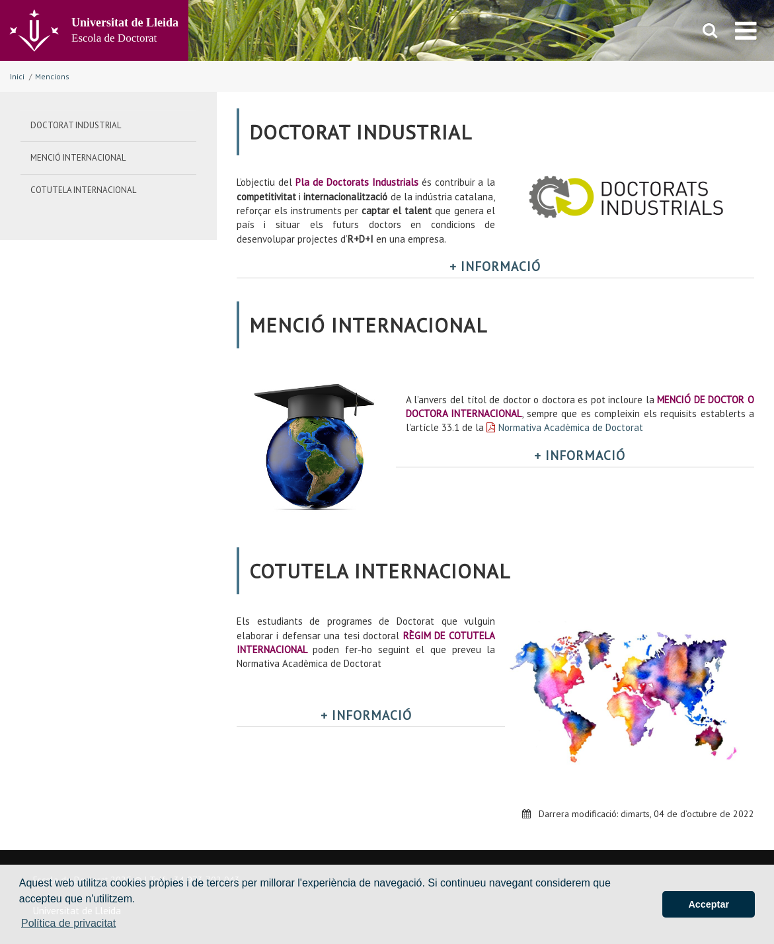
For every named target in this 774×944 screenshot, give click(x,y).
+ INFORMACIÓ (495, 266)
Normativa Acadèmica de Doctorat (570, 427)
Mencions (52, 76)
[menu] (745, 30)
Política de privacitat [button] (68, 923)
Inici (17, 76)
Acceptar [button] (708, 904)
